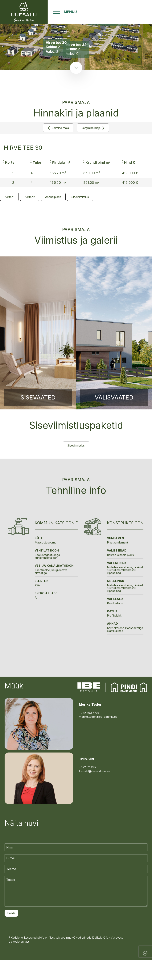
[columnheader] (13, 162)
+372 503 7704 (89, 713)
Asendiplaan (53, 197)
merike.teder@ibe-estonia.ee (98, 716)
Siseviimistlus (80, 197)
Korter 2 (30, 197)
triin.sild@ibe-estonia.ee (94, 771)
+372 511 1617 (87, 767)
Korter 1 (9, 197)
